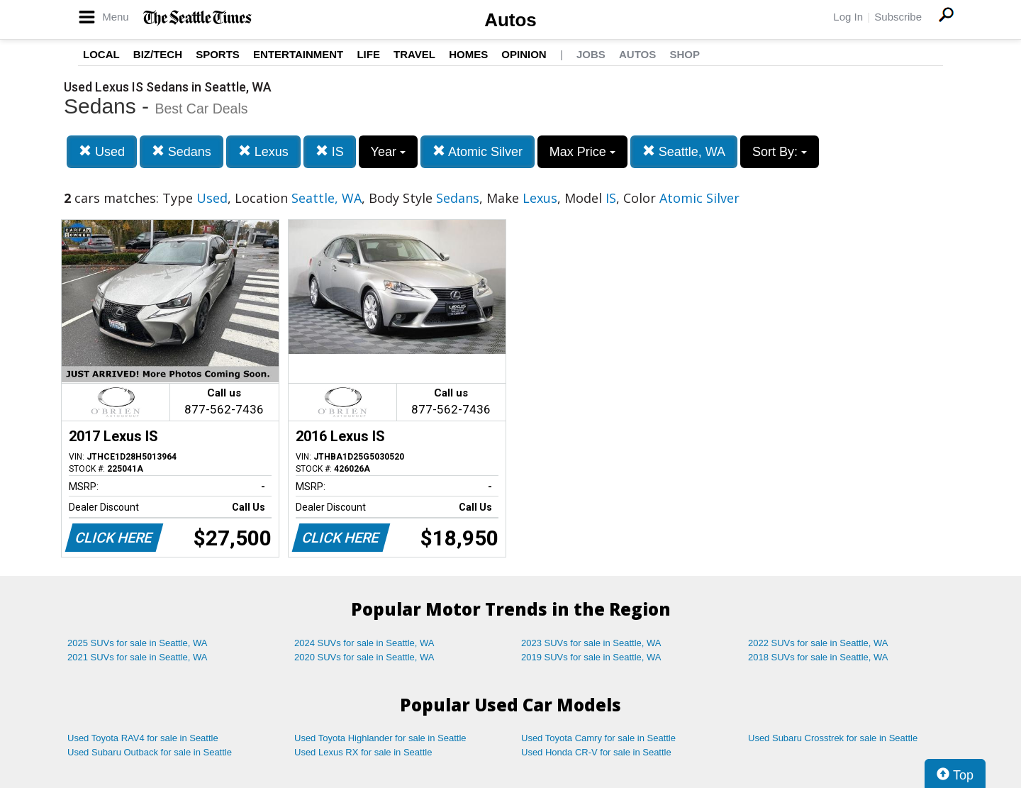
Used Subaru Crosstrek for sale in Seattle (832, 738)
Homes (468, 54)
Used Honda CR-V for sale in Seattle (596, 752)
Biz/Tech (157, 54)
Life (368, 54)
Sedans (181, 151)
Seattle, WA (683, 151)
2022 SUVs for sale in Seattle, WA (818, 643)
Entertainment (298, 54)
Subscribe (898, 17)
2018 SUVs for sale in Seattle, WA (818, 657)
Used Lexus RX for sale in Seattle (363, 752)
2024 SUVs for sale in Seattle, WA (364, 643)
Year (388, 152)
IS (330, 151)
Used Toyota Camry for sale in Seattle (598, 738)
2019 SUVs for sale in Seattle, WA (591, 657)
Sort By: (779, 152)
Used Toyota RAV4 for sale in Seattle (142, 738)
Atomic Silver (478, 151)
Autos (510, 19)
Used (102, 151)
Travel (414, 54)
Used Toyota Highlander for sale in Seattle (380, 738)
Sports (218, 54)
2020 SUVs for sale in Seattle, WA (364, 657)
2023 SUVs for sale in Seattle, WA (591, 643)
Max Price (582, 152)
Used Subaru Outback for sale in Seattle (149, 752)
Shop (684, 54)
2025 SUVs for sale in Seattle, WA (137, 643)
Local (101, 54)
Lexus (263, 151)
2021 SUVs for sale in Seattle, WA (137, 657)
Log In (848, 17)
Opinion (523, 54)
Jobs (591, 54)
